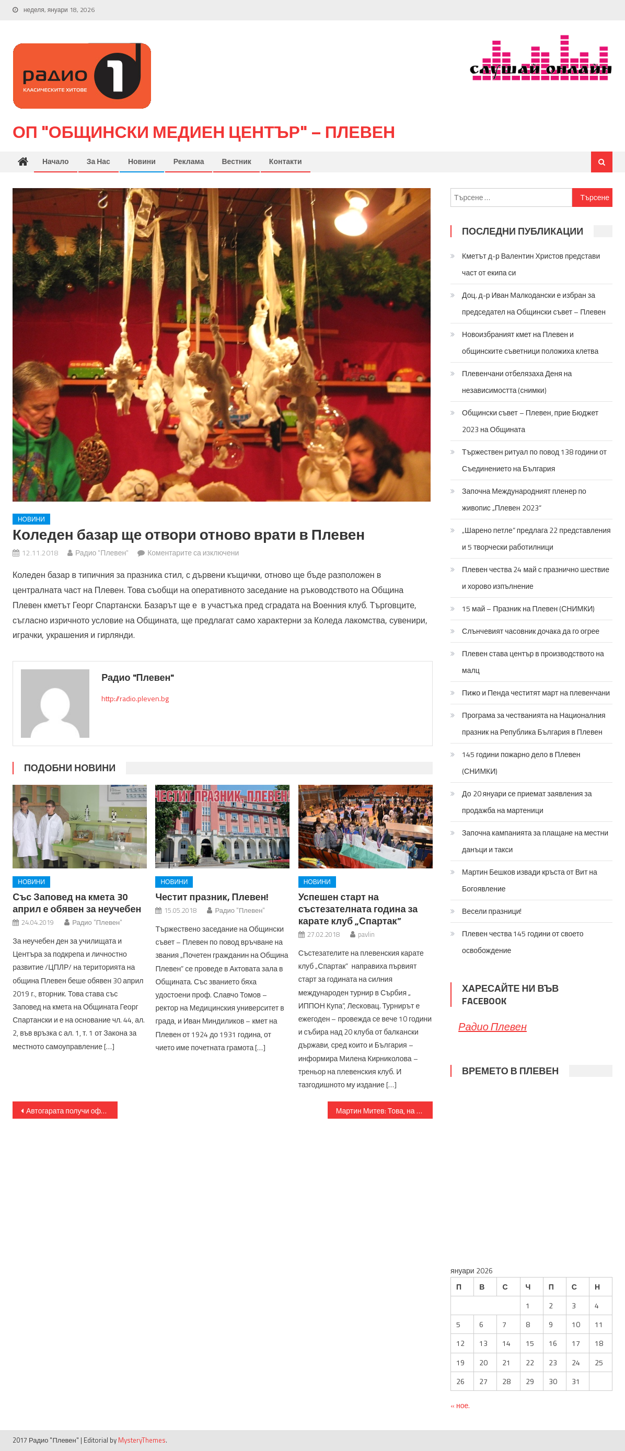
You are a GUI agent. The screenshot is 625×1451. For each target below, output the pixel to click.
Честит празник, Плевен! (212, 897)
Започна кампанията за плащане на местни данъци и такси (535, 841)
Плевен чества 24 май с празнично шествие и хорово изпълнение (535, 578)
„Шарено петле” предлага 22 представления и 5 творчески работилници (536, 539)
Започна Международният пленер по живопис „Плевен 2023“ (524, 500)
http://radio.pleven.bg (135, 698)
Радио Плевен (492, 1027)
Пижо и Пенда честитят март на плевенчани (536, 693)
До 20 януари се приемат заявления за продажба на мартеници (527, 802)
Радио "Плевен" (102, 553)
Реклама (188, 161)
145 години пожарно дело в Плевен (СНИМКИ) (521, 763)
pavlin (366, 935)
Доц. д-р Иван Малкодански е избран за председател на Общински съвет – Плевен (534, 304)
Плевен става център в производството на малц (533, 662)
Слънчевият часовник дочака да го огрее (530, 631)
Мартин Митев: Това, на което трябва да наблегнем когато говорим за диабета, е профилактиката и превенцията (384, 1111)
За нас (98, 161)
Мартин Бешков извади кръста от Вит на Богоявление (529, 881)
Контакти (285, 161)
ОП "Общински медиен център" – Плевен (204, 132)
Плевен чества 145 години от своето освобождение (523, 942)
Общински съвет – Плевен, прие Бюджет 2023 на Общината (530, 421)
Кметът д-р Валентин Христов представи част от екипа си (531, 264)
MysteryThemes (142, 1440)
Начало (55, 161)
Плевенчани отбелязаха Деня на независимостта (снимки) (517, 382)
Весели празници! (492, 911)
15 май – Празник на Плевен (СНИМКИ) (528, 608)
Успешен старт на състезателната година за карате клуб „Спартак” (358, 909)
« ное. (460, 1405)
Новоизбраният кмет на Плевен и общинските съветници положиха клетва (530, 343)
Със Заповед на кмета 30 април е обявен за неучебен (77, 903)
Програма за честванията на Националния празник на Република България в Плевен (534, 724)
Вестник (236, 161)
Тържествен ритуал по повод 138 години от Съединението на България (534, 460)
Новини (142, 161)
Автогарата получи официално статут (72, 1111)
